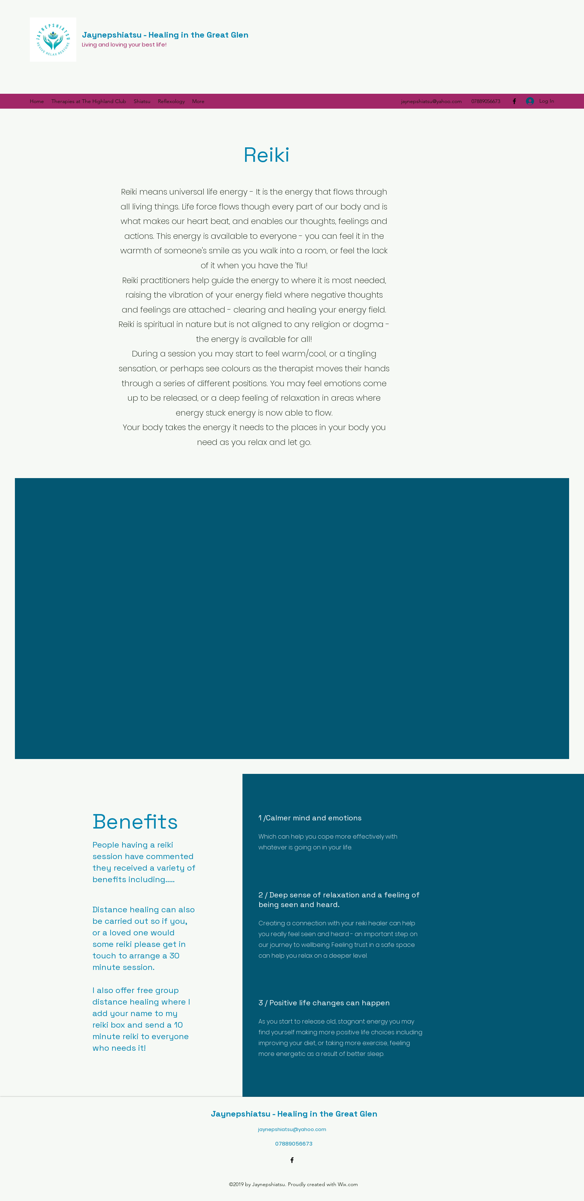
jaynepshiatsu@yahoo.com (431, 101)
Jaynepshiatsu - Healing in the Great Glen (165, 34)
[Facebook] (514, 101)
